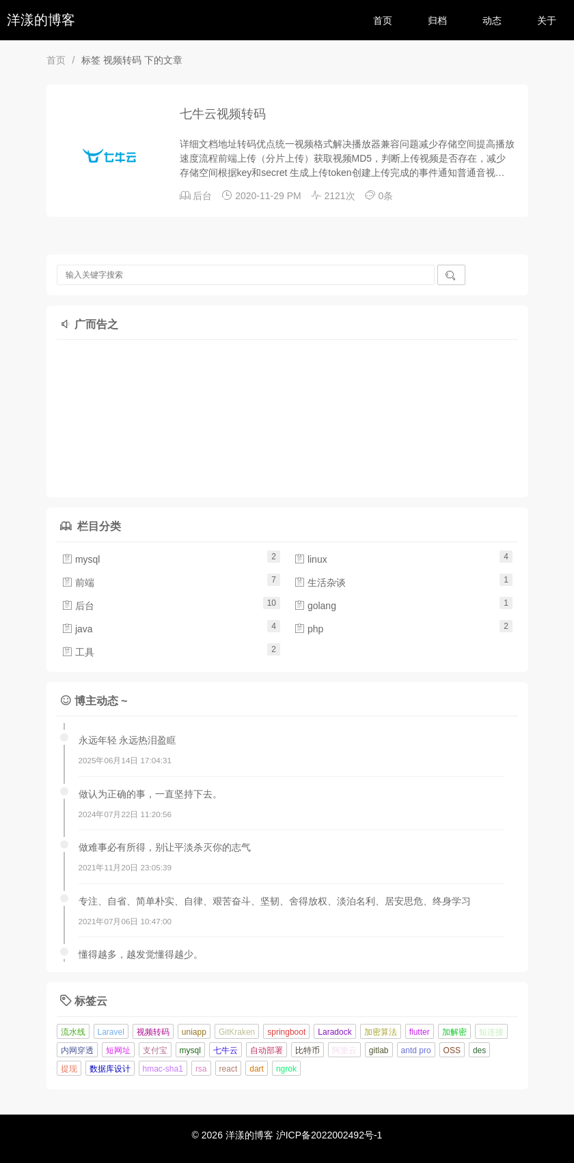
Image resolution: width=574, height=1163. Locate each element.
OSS (452, 1050)
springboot (286, 1032)
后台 (202, 195)
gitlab (379, 1050)
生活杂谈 (320, 582)
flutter (419, 1032)
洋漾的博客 (41, 19)
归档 (437, 20)
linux (310, 559)
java (77, 628)
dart (256, 1069)
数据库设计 (110, 1069)
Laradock (334, 1032)
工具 (78, 652)
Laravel (111, 1032)
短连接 (491, 1032)
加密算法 (380, 1032)
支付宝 (155, 1050)
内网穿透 (77, 1050)
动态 (492, 20)
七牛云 (225, 1050)
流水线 (73, 1032)
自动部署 (266, 1050)
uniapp (194, 1032)
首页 (382, 20)
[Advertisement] (193, 415)
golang (315, 605)
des (479, 1050)
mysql (81, 559)
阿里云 (344, 1050)
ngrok (286, 1069)
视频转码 (153, 1032)
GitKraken (237, 1032)
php (308, 628)
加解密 (454, 1032)
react (228, 1069)
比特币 (307, 1050)
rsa (201, 1069)
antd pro (416, 1050)
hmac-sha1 (163, 1069)
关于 (546, 20)
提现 (69, 1069)
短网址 (118, 1050)
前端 (78, 582)
